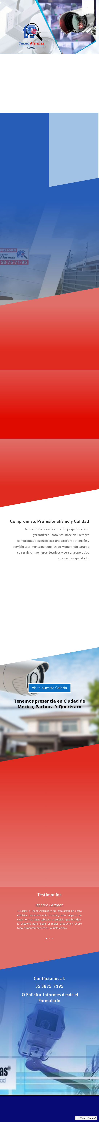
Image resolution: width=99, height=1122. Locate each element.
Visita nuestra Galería (49, 687)
